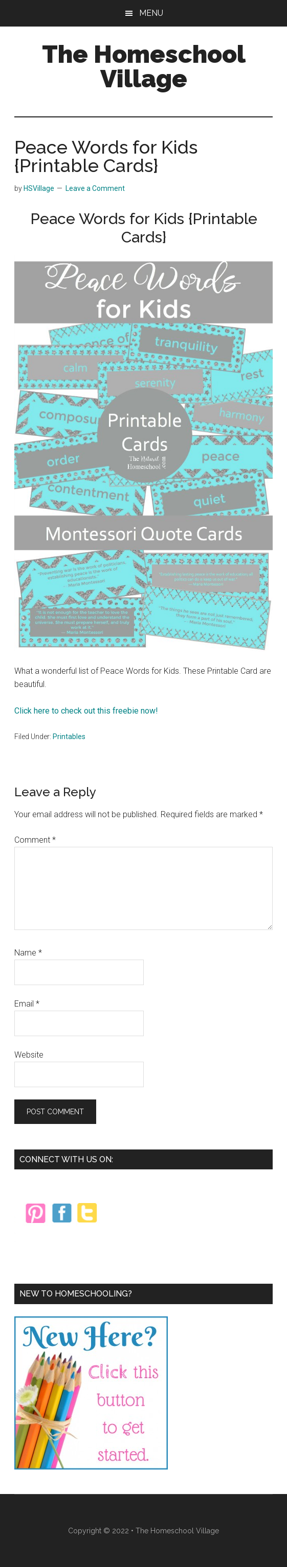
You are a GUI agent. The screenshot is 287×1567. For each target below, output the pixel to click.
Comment (35, 840)
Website (28, 1055)
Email (26, 1004)
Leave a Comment (95, 188)
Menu (151, 13)
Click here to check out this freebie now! (86, 711)
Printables (69, 736)
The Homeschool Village (144, 66)
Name (28, 953)
